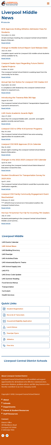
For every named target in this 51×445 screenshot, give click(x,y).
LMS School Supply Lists (11, 266)
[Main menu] (48, 3)
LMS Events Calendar (10, 242)
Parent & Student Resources (16, 410)
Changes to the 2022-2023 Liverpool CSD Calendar (23, 160)
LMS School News (9, 246)
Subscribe (6, 22)
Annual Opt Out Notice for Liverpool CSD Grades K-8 (24, 82)
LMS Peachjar (10, 254)
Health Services (8, 295)
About (6, 400)
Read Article (5, 43)
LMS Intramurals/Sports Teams (14, 262)
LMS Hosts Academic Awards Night (17, 113)
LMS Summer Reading (10, 279)
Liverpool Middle (12, 236)
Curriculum (6, 291)
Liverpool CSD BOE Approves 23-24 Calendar (21, 144)
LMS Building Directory (11, 250)
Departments (9, 407)
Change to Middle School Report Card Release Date (24, 48)
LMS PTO (5, 271)
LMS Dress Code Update (11, 275)
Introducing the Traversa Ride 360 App (18, 98)
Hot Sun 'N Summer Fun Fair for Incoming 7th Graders (25, 213)
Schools (6, 403)
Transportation (8, 287)
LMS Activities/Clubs (10, 258)
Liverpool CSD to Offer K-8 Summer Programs (21, 129)
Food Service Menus (10, 283)
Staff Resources (10, 414)
